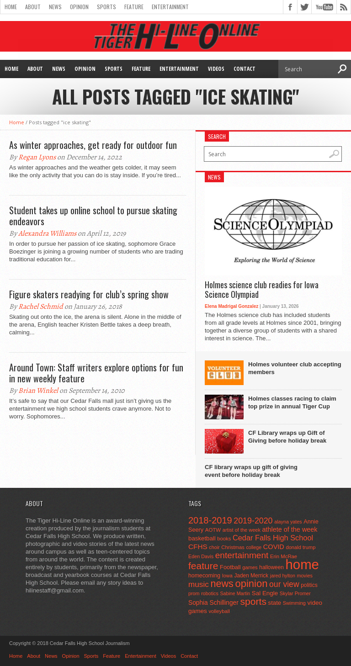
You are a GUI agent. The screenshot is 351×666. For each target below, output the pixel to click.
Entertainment (170, 7)
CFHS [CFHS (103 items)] (197, 546)
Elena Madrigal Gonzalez (231, 306)
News (55, 7)
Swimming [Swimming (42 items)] (294, 603)
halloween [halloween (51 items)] (271, 567)
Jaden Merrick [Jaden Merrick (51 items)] (251, 575)
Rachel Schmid (40, 306)
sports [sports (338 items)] (253, 601)
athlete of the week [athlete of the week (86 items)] (290, 529)
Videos (216, 69)
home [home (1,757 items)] (302, 564)
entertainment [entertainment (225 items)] (242, 555)
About (33, 7)
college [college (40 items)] (253, 547)
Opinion (79, 7)
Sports (106, 7)
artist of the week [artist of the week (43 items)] (242, 530)
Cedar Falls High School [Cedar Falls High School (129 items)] (273, 538)
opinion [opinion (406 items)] (251, 583)
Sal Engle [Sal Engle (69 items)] (265, 593)
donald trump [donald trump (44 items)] (300, 547)
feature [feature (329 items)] (203, 565)
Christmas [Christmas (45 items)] (233, 547)
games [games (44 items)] (249, 567)
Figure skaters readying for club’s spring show (89, 294)
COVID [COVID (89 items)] (273, 546)
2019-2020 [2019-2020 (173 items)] (253, 520)
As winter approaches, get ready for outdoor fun (93, 144)
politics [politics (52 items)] (309, 585)
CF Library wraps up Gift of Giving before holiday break (287, 436)
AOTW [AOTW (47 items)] (213, 530)
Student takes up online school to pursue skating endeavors (93, 216)
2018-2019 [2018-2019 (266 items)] (210, 520)
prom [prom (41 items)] (194, 593)
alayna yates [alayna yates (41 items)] (288, 521)
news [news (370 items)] (221, 583)
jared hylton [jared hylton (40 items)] (282, 575)
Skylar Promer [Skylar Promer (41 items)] (295, 593)
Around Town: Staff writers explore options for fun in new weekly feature (96, 373)
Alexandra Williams (47, 233)
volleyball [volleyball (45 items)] (218, 611)
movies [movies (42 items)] (305, 575)
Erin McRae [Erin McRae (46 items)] (283, 556)
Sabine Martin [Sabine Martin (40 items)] (235, 593)
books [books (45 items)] (224, 538)
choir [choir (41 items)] (214, 547)
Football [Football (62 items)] (230, 567)
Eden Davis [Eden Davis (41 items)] (200, 556)
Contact (244, 69)
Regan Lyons (37, 157)
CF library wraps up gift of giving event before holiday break (251, 471)
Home (11, 7)
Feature (134, 7)
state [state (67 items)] (275, 602)
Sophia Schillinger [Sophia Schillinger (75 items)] (213, 602)
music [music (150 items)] (198, 584)
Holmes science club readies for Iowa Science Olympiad (262, 290)
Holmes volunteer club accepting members (294, 368)
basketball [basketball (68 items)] (202, 538)
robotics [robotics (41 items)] (209, 593)
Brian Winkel (38, 391)
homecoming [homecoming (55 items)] (204, 575)
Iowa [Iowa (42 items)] (227, 575)
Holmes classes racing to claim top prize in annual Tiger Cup (292, 402)
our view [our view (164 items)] (284, 584)
